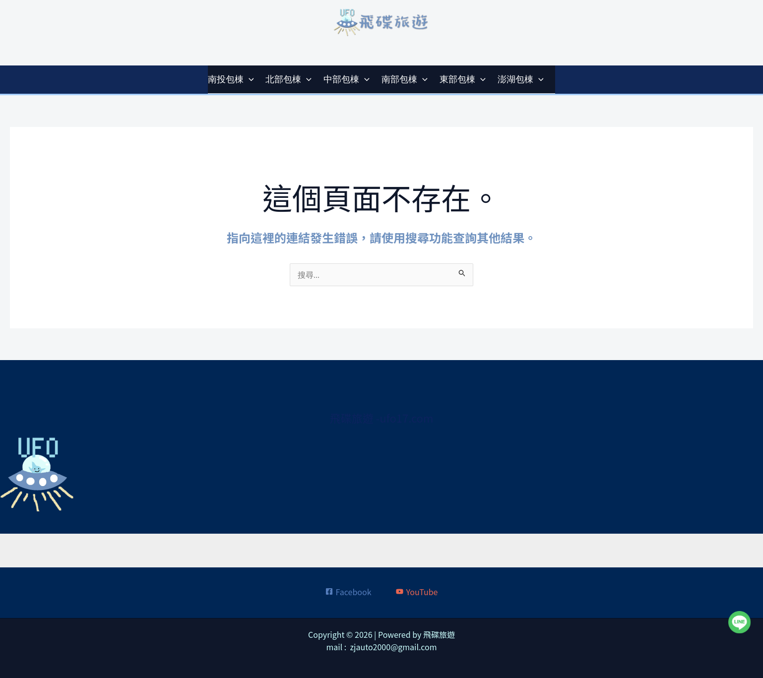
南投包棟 (231, 79)
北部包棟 (288, 79)
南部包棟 (405, 79)
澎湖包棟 (521, 79)
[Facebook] (348, 591)
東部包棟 (463, 79)
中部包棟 (346, 79)
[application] (249, 79)
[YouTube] (416, 591)
